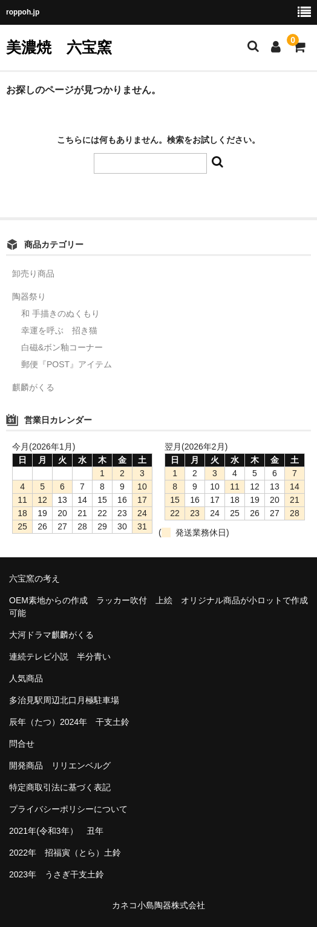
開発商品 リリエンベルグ (60, 765)
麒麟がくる (33, 387)
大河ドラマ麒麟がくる (51, 635)
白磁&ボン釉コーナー (62, 347)
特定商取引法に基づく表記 (60, 787)
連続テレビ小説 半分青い (60, 656)
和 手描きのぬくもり (60, 313)
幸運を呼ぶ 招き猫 (59, 330)
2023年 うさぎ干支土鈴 (56, 874)
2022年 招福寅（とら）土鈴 (65, 852)
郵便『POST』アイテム (66, 364)
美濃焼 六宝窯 (59, 47)
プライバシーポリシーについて (68, 809)
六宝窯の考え (34, 578)
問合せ (21, 743)
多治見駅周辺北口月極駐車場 (64, 700)
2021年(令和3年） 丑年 (56, 831)
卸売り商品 (33, 273)
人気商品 (26, 678)
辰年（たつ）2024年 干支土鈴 (69, 722)
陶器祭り (29, 296)
